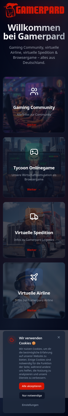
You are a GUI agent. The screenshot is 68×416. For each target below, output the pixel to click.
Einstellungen (30, 405)
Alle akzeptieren (31, 386)
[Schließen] (59, 337)
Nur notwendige (32, 395)
